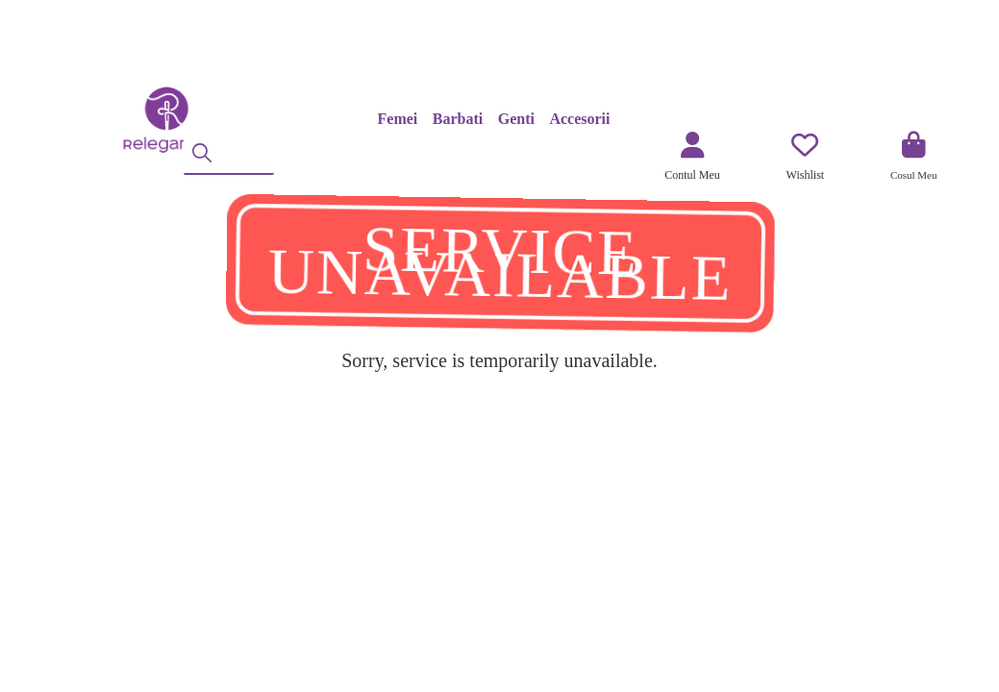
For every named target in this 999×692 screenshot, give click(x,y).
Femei (398, 119)
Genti (516, 119)
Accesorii (579, 119)
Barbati (458, 119)
